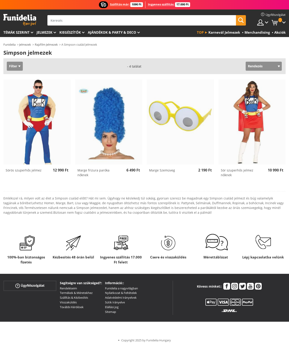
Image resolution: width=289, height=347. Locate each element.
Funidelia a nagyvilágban (121, 288)
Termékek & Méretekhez (76, 293)
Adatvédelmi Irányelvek (121, 297)
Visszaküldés (68, 302)
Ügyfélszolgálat (29, 285)
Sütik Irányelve (115, 302)
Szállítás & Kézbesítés (74, 297)
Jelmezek (44, 32)
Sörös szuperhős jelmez (24, 170)
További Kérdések (72, 307)
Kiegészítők (70, 32)
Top (200, 32)
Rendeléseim (68, 288)
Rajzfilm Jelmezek (46, 44)
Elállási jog (112, 307)
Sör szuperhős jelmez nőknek (237, 172)
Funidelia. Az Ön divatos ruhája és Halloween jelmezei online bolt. (19, 20)
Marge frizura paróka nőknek (93, 172)
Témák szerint (16, 32)
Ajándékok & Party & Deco (112, 32)
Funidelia (9, 44)
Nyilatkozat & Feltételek (121, 293)
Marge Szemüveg (162, 170)
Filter (13, 66)
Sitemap (110, 312)
